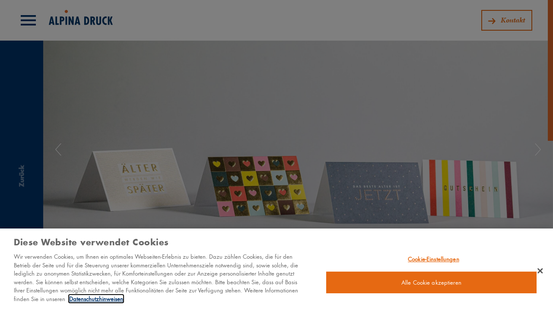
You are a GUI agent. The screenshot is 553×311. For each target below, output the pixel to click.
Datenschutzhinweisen (96, 301)
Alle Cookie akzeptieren (431, 285)
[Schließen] (540, 274)
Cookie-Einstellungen (433, 262)
